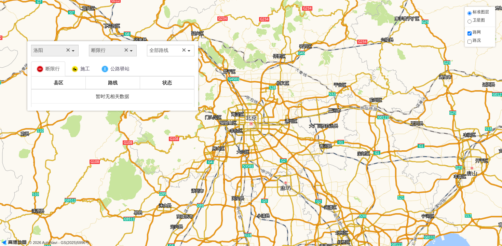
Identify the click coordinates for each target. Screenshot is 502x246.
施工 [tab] (80, 69)
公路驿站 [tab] (115, 69)
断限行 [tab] (48, 69)
